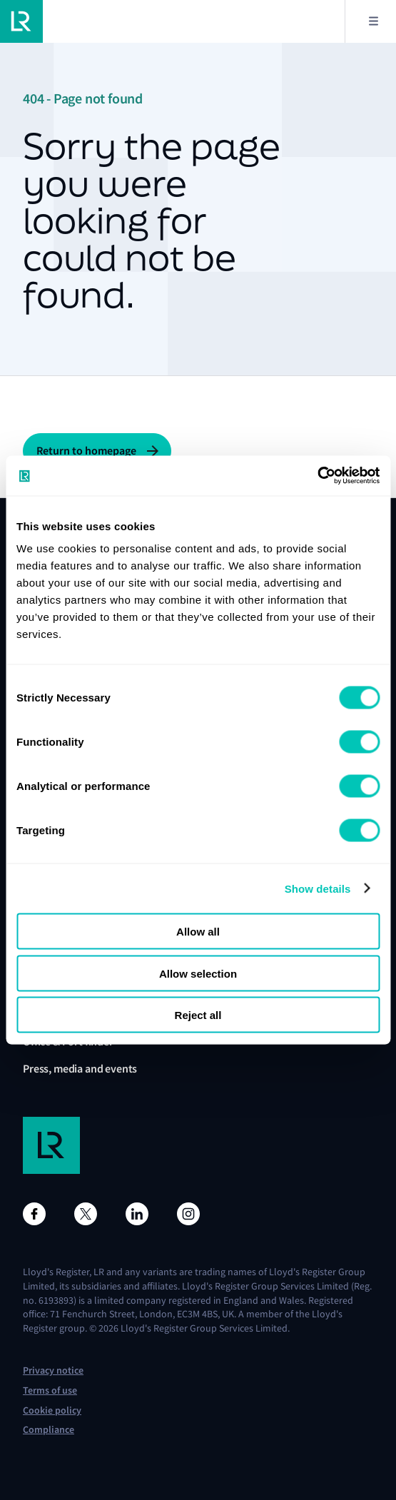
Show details (318, 888)
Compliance (48, 1429)
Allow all (198, 932)
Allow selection (198, 973)
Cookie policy (52, 1410)
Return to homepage (86, 450)
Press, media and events (80, 1068)
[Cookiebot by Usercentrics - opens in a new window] (317, 476)
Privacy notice (53, 1370)
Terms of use (50, 1390)
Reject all (198, 1015)
